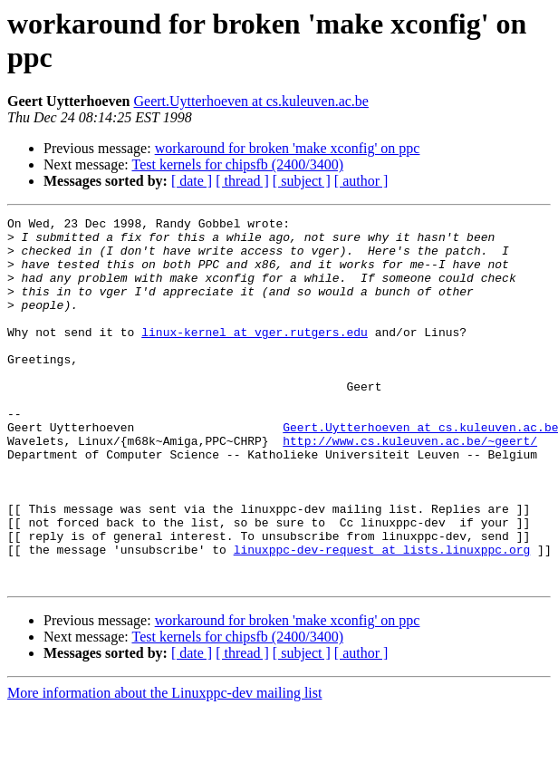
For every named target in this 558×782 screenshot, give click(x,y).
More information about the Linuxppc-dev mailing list (164, 766)
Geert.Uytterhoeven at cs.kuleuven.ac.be (251, 101)
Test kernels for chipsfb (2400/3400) (237, 164)
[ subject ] (302, 180)
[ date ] (191, 180)
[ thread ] (242, 180)
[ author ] (361, 180)
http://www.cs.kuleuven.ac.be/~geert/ (410, 486)
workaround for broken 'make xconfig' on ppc (287, 148)
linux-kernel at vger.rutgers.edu (254, 356)
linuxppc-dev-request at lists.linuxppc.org (382, 617)
